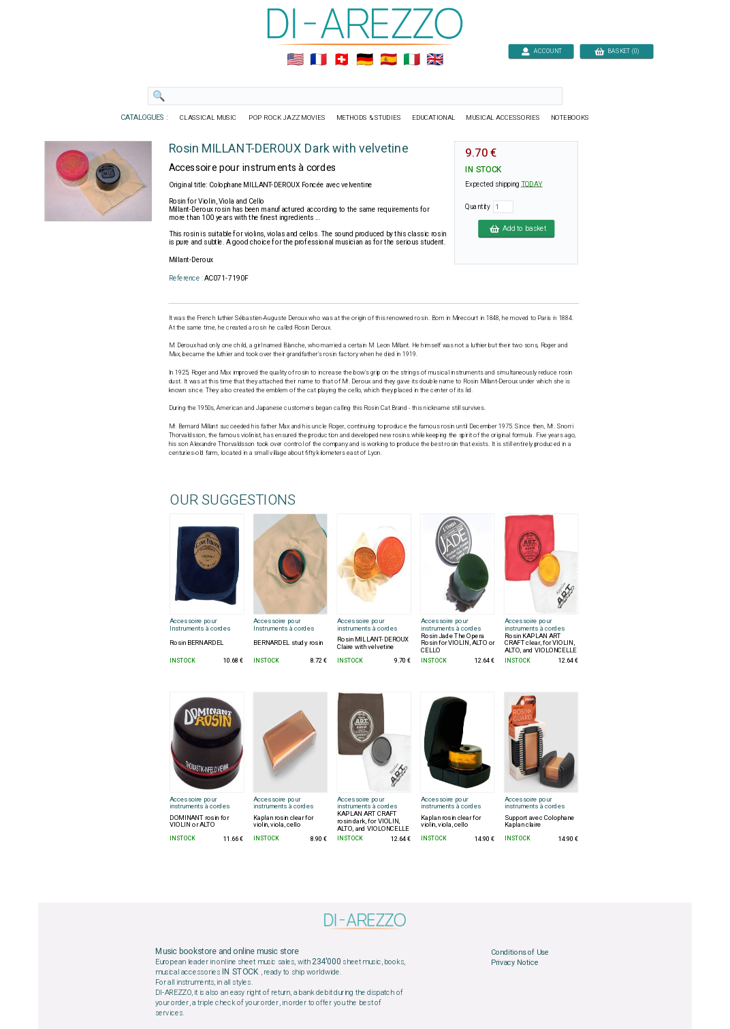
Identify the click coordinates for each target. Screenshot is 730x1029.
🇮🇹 (411, 60)
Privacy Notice (515, 962)
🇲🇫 (318, 60)
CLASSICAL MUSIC (209, 118)
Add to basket (516, 228)
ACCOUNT (541, 50)
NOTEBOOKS (570, 118)
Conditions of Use (520, 952)
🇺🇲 (295, 60)
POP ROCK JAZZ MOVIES (287, 118)
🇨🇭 (341, 60)
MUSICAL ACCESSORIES (503, 118)
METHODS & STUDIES (368, 118)
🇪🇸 (388, 60)
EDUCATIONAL (434, 118)
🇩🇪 (364, 60)
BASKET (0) (616, 50)
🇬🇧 (434, 60)
